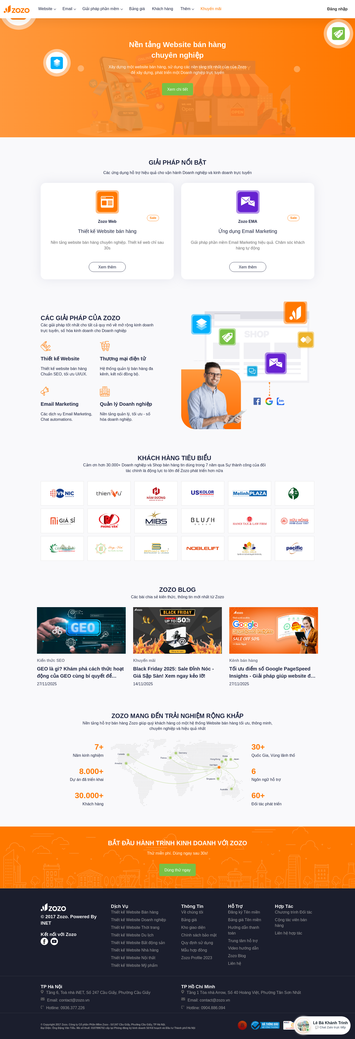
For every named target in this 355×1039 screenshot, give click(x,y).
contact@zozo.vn (74, 999)
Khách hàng (162, 9)
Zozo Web (107, 219)
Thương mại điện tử (123, 357)
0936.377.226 (73, 1006)
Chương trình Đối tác (293, 911)
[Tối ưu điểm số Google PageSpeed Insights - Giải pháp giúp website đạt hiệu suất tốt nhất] (273, 629)
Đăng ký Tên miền (244, 911)
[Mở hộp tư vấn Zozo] (322, 1025)
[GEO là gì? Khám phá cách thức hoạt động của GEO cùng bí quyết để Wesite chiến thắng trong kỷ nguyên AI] (81, 629)
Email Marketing (59, 402)
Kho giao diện (193, 926)
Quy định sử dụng (197, 941)
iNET (46, 921)
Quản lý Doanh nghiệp (126, 402)
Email (68, 9)
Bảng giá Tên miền (244, 918)
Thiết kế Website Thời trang (135, 926)
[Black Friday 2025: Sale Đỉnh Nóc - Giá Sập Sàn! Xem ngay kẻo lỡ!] (177, 629)
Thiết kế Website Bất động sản (138, 941)
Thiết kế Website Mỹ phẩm (134, 964)
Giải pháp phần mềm (102, 9)
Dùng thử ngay (177, 868)
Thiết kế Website (60, 357)
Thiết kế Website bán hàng (107, 229)
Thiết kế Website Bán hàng (134, 911)
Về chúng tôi (192, 911)
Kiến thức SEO (51, 659)
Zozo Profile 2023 (196, 956)
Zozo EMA (247, 219)
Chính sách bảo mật (198, 934)
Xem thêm (107, 266)
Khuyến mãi (210, 9)
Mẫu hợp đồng (194, 949)
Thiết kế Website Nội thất (133, 956)
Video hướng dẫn (243, 947)
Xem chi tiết (177, 89)
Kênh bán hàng (243, 659)
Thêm (186, 9)
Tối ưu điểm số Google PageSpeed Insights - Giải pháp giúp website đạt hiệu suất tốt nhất (272, 674)
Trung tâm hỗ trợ (243, 939)
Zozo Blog (177, 588)
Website (46, 9)
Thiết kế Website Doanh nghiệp (138, 918)
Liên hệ (234, 962)
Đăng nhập (337, 9)
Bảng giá (137, 9)
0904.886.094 (213, 1006)
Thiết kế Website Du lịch (132, 934)
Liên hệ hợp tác (288, 932)
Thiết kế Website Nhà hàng (135, 949)
